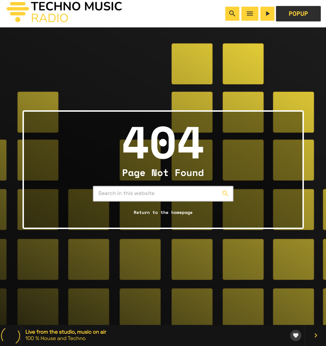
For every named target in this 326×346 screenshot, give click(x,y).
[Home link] (64, 13)
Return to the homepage (163, 213)
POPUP (298, 13)
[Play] (267, 13)
